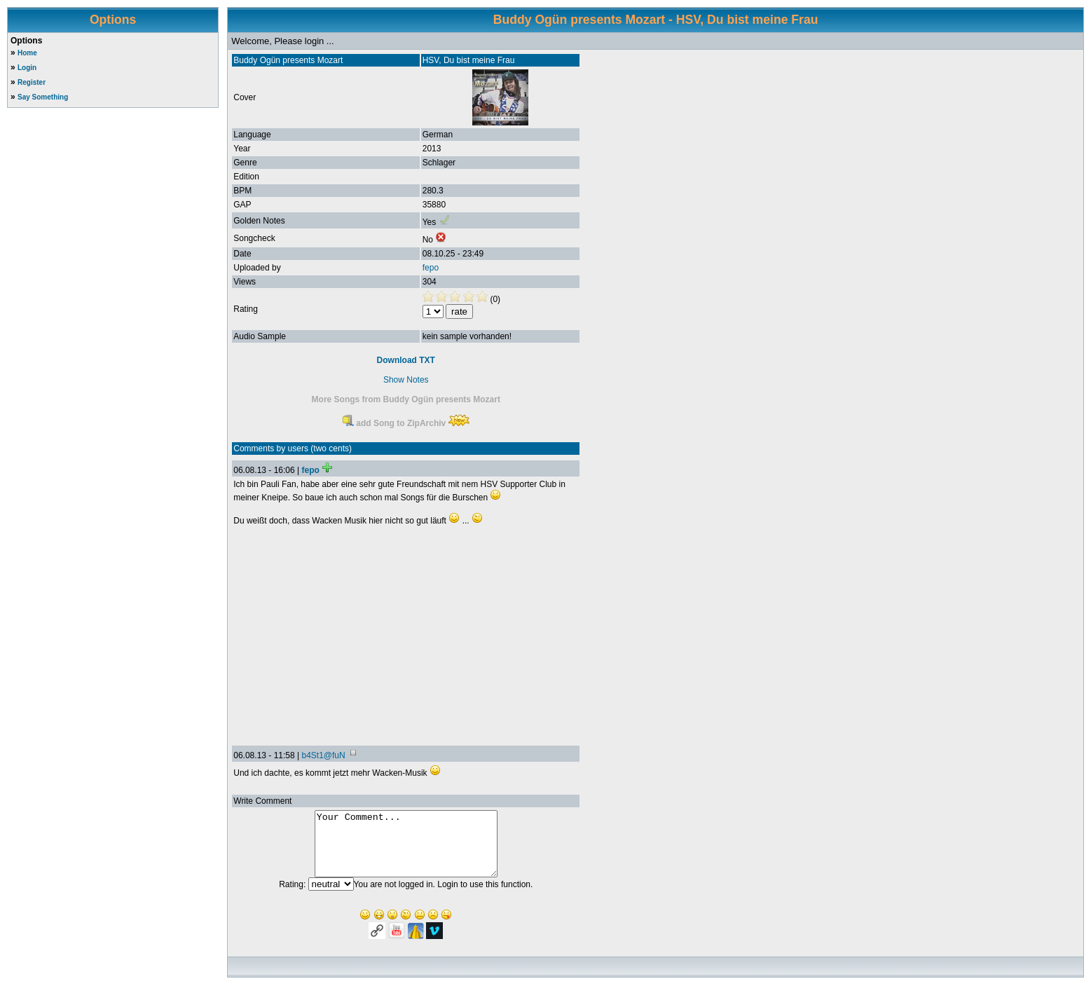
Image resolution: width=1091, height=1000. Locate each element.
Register (32, 82)
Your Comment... (406, 850)
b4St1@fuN (323, 755)
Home (27, 53)
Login (27, 67)
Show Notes (406, 380)
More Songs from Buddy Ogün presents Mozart (406, 399)
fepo (431, 268)
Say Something (43, 97)
